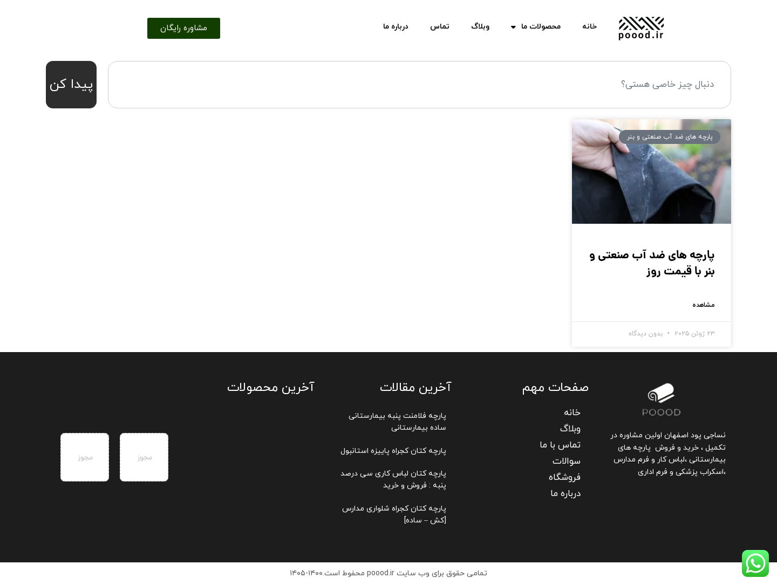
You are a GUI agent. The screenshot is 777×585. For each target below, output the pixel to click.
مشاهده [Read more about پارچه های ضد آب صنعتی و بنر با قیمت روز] (703, 305)
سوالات (567, 461)
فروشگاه (565, 477)
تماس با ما (560, 445)
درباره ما (395, 27)
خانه (589, 27)
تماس (439, 27)
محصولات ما (536, 27)
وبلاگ (480, 27)
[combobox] (419, 84)
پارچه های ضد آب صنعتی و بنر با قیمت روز (652, 263)
